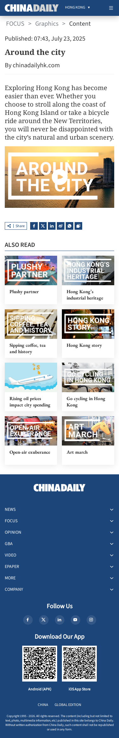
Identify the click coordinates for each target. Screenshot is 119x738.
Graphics (46, 23)
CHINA (43, 705)
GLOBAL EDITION (68, 705)
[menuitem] (75, 8)
